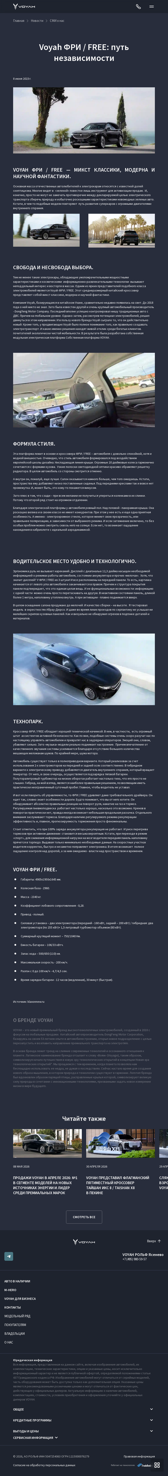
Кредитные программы (32, 1420)
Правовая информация (139, 1456)
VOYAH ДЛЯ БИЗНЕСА (20, 1299)
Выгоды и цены (26, 1431)
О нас (8, 1342)
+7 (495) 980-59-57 (134, 1259)
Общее (18, 1409)
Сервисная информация (33, 1438)
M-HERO (10, 1290)
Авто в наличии (17, 1281)
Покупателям (15, 1325)
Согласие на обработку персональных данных (44, 1465)
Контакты (12, 1307)
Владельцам (14, 1333)
